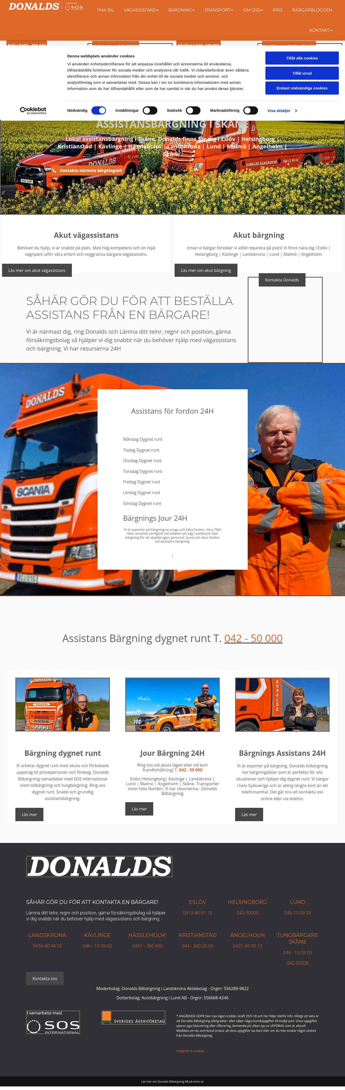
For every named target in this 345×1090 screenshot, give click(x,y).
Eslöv (197, 902)
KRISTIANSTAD (197, 935)
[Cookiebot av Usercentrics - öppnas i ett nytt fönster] (33, 65)
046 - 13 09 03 (97, 946)
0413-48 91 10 (197, 912)
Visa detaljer (278, 65)
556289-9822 (236, 988)
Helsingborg (247, 902)
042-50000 (247, 912)
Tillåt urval (302, 28)
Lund (297, 902)
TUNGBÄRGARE (297, 935)
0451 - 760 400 (147, 946)
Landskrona (47, 935)
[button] (87, 170)
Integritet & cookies (190, 1051)
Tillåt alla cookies (302, 13)
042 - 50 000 (253, 638)
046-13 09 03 (297, 912)
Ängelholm (247, 935)
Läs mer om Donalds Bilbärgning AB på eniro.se (172, 1081)
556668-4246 (216, 998)
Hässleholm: (147, 935)
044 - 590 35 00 (197, 946)
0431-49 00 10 (247, 946)
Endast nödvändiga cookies (302, 42)
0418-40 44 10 (47, 946)
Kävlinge (97, 935)
